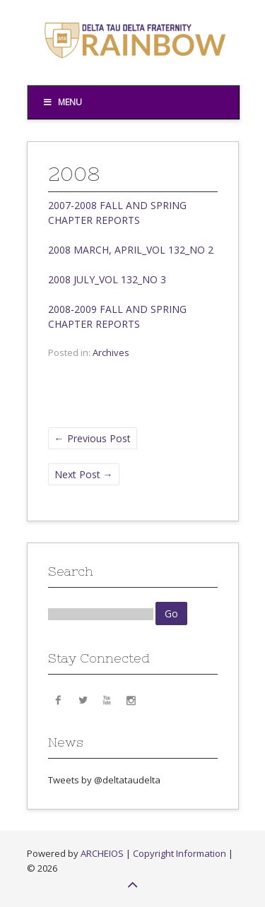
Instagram (130, 699)
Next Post (83, 474)
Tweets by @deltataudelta (104, 779)
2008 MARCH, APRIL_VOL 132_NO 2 (130, 249)
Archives (111, 352)
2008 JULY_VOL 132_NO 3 (107, 279)
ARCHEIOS (102, 853)
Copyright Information (179, 853)
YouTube (106, 699)
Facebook (58, 699)
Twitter (82, 699)
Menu (62, 102)
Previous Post (92, 438)
